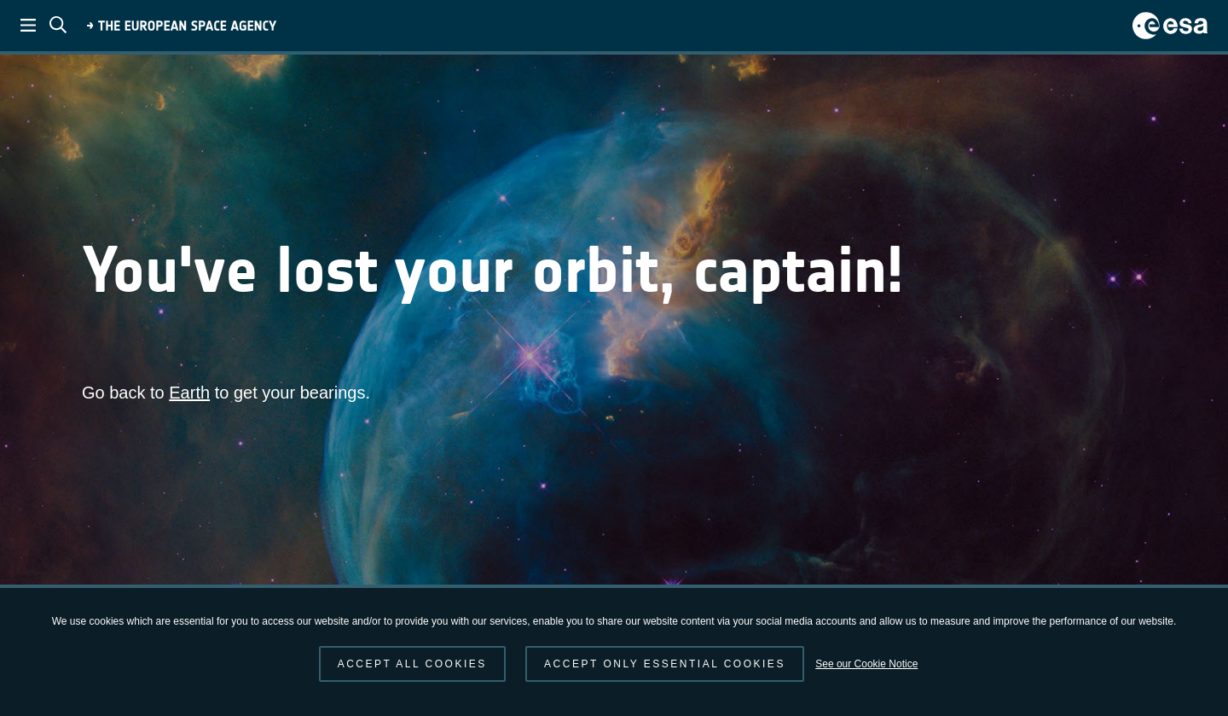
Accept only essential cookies (664, 664)
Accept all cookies (412, 664)
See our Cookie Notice (866, 664)
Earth (189, 392)
